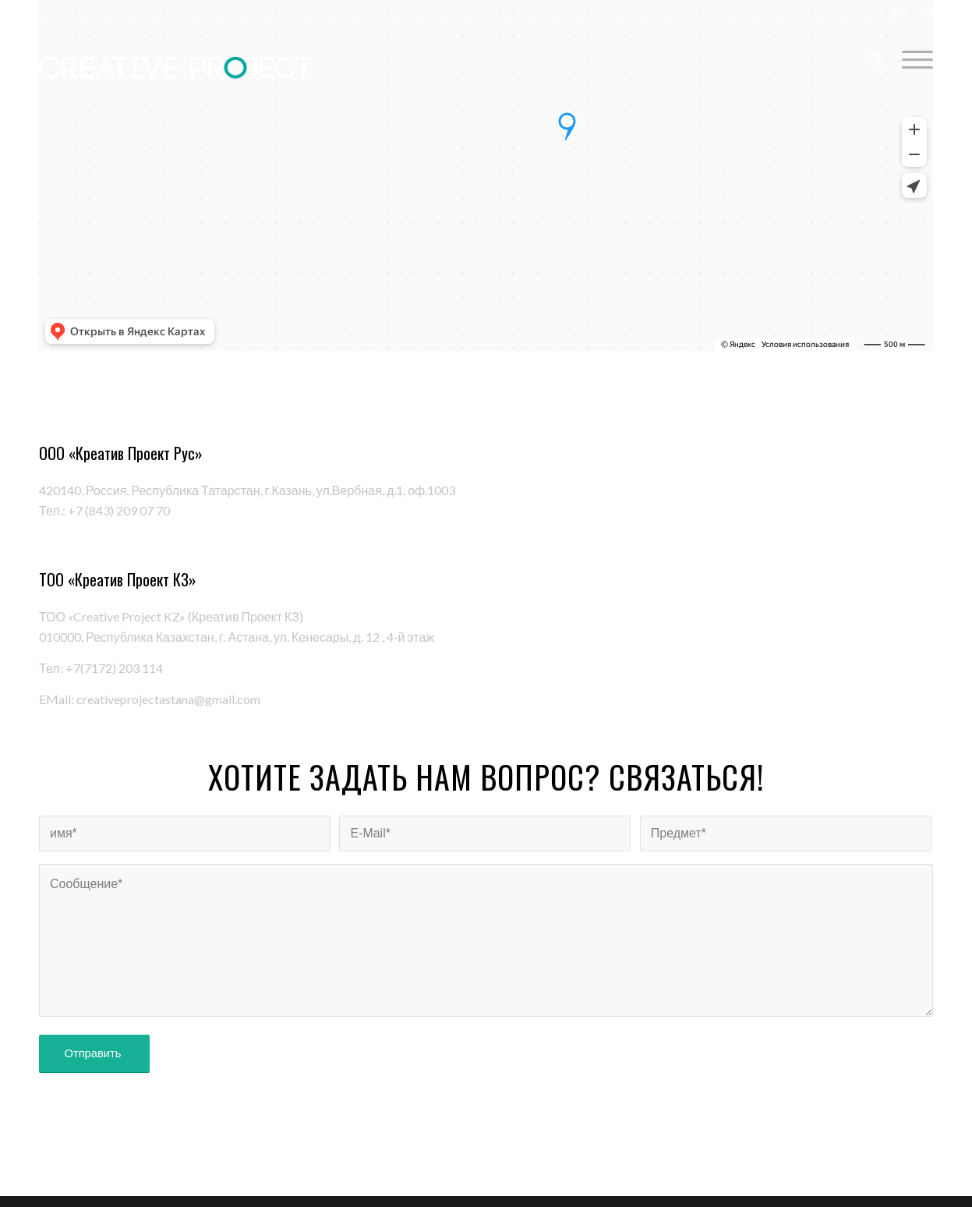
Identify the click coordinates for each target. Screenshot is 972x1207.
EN (927, 11)
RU (900, 11)
